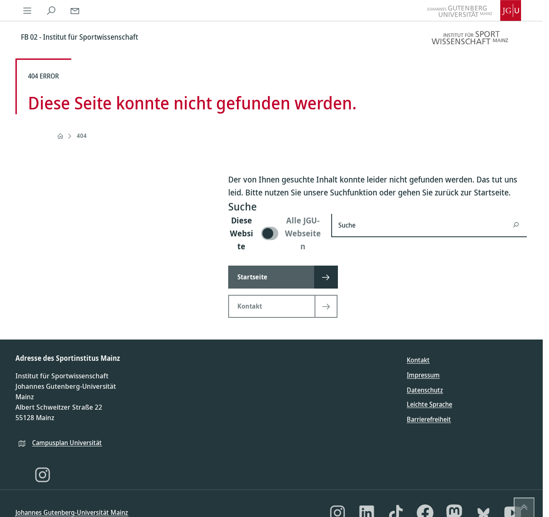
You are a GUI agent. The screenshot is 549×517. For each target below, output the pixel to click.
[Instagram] (42, 474)
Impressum (423, 375)
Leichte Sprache (429, 404)
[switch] (274, 233)
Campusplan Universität (67, 442)
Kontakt (418, 360)
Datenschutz (425, 390)
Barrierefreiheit (429, 419)
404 (82, 135)
